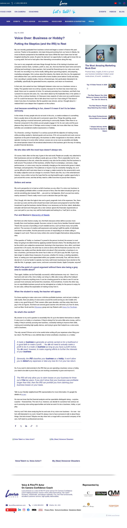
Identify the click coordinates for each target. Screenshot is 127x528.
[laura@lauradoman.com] (16, 505)
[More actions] (80, 32)
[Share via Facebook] (15, 426)
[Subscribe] (11, 510)
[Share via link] (31, 426)
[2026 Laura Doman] (101, 515)
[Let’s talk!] (64, 12)
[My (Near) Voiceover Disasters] (66, 447)
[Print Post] (37, 426)
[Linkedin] (120, 3)
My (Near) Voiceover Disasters (66, 461)
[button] (102, 12)
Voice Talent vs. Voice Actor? (28, 461)
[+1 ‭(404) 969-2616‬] (19, 3)
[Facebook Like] (101, 42)
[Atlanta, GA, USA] (53, 505)
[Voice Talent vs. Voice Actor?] (29, 447)
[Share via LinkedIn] (26, 426)
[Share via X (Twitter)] (21, 426)
